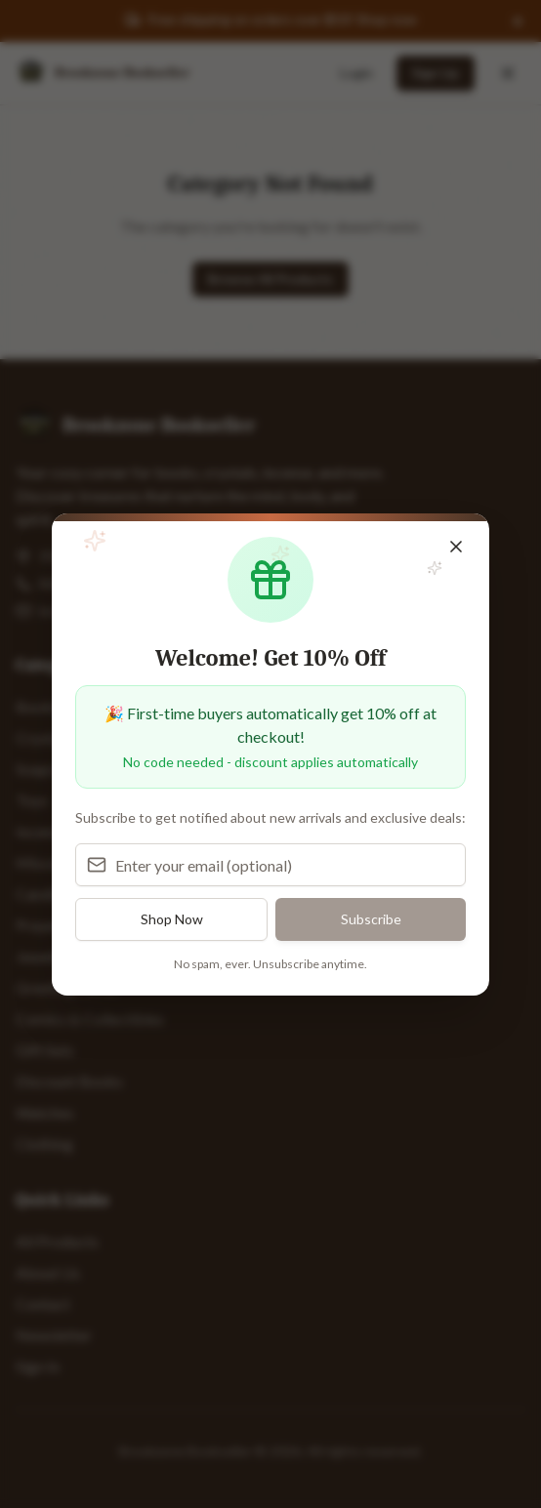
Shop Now (172, 919)
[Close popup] (456, 546)
